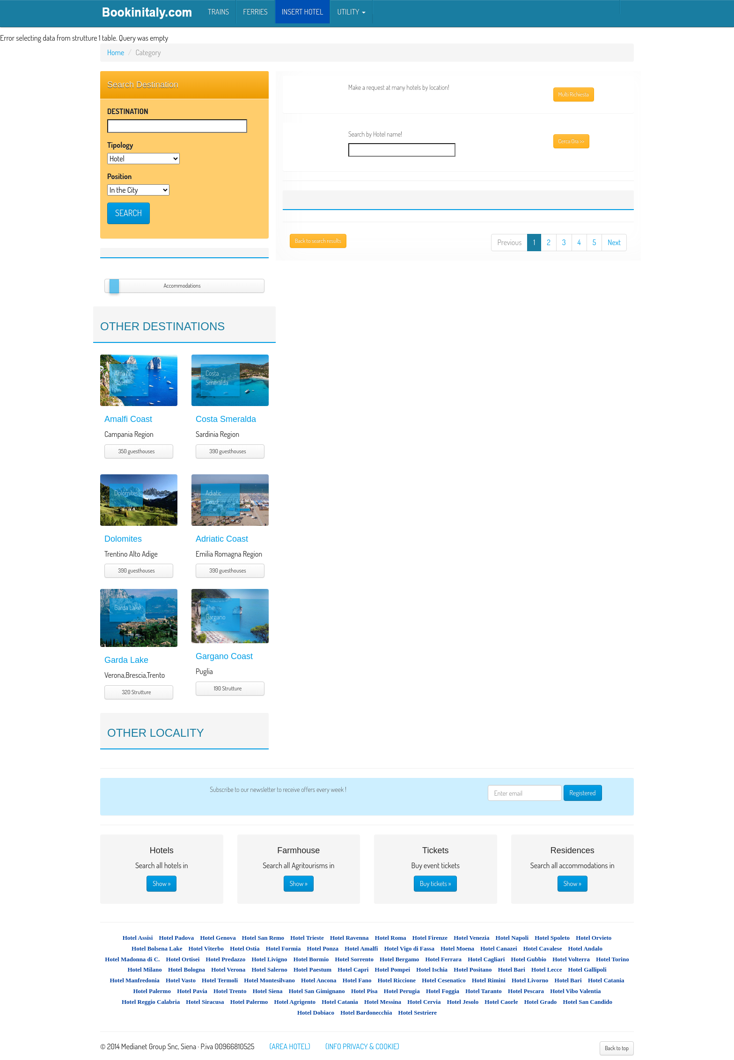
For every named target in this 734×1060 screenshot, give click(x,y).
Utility (351, 11)
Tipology (120, 145)
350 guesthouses (136, 451)
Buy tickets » (435, 883)
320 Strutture (136, 692)
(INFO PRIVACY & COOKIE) (362, 1046)
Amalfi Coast (128, 419)
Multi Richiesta (573, 94)
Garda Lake (126, 660)
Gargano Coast (224, 656)
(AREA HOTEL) (289, 1046)
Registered (583, 793)
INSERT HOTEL (302, 11)
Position (119, 176)
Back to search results (318, 240)
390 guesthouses (227, 451)
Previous (509, 242)
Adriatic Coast (222, 539)
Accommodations (181, 285)
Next (614, 242)
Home (115, 52)
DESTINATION (127, 111)
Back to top (617, 1048)
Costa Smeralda (226, 419)
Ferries (255, 11)
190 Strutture (228, 688)
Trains (218, 11)
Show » (161, 883)
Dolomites (123, 539)
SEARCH (128, 213)
